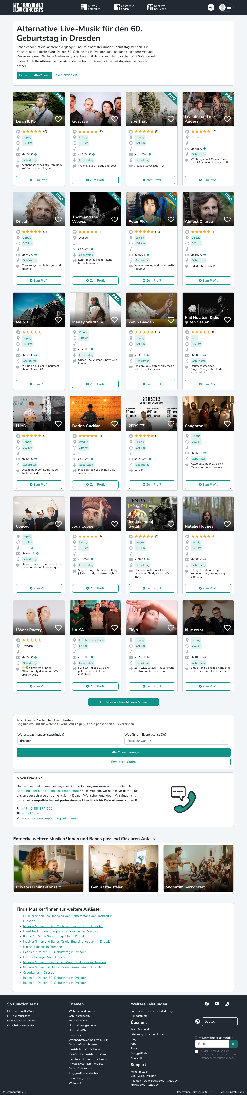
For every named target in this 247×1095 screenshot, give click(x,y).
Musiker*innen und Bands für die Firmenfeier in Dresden (63, 967)
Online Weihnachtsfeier (83, 1044)
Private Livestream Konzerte (86, 1064)
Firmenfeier (76, 1035)
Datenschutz (200, 1092)
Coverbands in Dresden (39, 972)
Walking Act (76, 1083)
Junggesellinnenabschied (84, 1073)
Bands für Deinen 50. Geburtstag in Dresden (55, 952)
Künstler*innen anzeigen (123, 752)
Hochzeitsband (78, 1020)
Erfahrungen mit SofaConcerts (149, 1034)
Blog (133, 1039)
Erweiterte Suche (123, 762)
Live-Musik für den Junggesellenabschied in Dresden (60, 931)
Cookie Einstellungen (232, 1092)
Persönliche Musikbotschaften (87, 1054)
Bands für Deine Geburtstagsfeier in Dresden (55, 936)
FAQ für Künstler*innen (21, 1011)
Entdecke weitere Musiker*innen (123, 702)
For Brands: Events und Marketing (152, 1011)
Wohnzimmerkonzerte (82, 1011)
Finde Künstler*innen (34, 75)
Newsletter (137, 1058)
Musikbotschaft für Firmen (85, 1049)
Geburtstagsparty (79, 1016)
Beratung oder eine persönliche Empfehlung (48, 791)
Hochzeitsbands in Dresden (42, 947)
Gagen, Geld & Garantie (21, 1020)
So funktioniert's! (68, 75)
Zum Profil (41, 180)
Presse (135, 1048)
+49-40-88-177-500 (37, 808)
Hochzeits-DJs (77, 1030)
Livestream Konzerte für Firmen (88, 1059)
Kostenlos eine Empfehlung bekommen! (49, 818)
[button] (226, 7)
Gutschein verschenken (21, 1025)
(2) (32, 548)
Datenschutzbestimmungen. (217, 1058)
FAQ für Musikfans (18, 1016)
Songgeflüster (139, 1016)
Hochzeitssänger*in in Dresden (45, 957)
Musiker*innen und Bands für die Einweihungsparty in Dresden (67, 941)
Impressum (183, 1092)
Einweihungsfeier (79, 1078)
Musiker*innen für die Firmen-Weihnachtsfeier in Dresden (64, 962)
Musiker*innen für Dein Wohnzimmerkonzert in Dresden (63, 926)
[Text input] (212, 1044)
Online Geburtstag (80, 1068)
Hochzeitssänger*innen (83, 1025)
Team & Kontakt (140, 1029)
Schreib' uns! (30, 813)
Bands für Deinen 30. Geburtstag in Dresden (55, 978)
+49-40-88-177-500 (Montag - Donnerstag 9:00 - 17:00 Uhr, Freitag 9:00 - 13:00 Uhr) (155, 1081)
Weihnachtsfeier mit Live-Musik (88, 1040)
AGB (213, 1092)
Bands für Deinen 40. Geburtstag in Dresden (55, 983)
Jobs (133, 1044)
